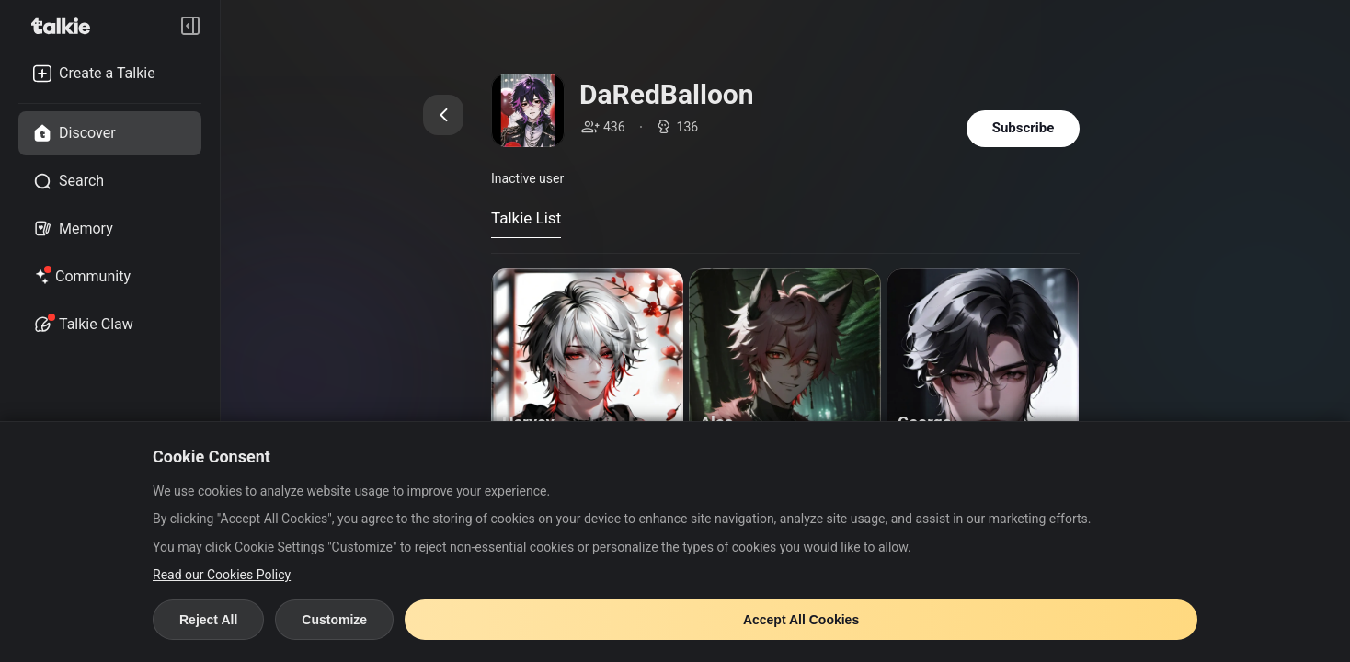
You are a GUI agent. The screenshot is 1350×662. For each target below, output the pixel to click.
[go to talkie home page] (66, 26)
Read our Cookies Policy (222, 574)
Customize (334, 619)
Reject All (208, 619)
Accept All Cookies (801, 619)
